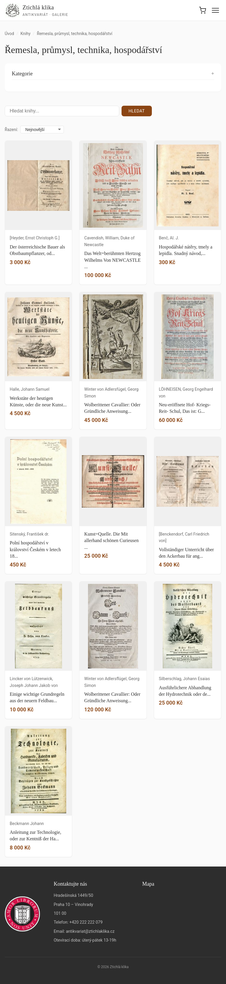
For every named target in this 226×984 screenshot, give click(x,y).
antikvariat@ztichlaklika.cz (90, 931)
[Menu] (215, 10)
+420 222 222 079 (86, 922)
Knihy (25, 33)
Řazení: (11, 129)
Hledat (137, 111)
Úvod (9, 33)
